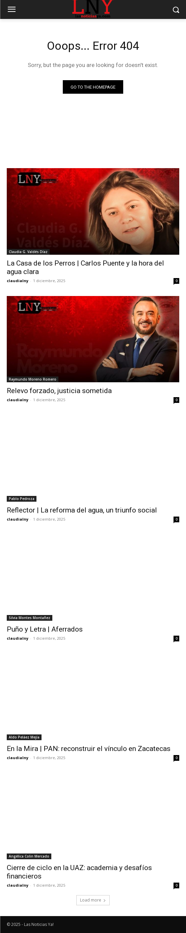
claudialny (17, 280)
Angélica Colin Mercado (29, 856)
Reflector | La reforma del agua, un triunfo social (82, 510)
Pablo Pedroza (21, 498)
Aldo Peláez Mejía (24, 737)
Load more (93, 900)
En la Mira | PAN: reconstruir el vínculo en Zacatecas (88, 749)
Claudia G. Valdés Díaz (28, 251)
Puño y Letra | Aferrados (45, 629)
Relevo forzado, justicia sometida (59, 391)
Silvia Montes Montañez (29, 617)
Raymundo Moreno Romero (32, 379)
